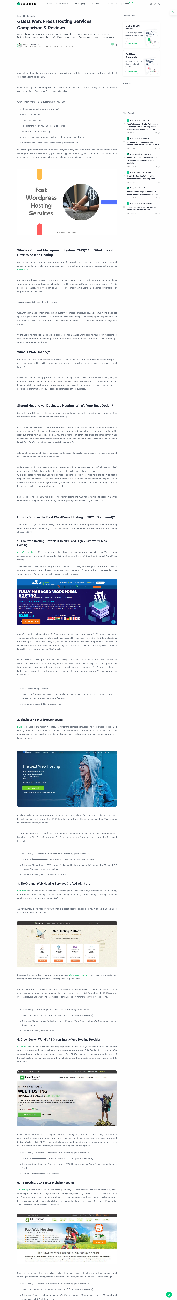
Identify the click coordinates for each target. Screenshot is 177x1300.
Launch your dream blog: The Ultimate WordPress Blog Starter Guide (141, 208)
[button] (150, 3)
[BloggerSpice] (134, 120)
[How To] (143, 188)
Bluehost (21, 727)
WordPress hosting (78, 975)
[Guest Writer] (35, 44)
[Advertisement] (67, 59)
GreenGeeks (23, 1046)
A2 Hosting (22, 1190)
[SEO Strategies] (146, 138)
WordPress (22, 269)
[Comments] (111, 45)
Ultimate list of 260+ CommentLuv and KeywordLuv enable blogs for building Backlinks (142, 160)
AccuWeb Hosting (25, 552)
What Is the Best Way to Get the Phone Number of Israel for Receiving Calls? (141, 177)
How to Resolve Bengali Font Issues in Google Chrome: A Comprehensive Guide (142, 193)
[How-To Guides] (146, 172)
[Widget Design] (145, 120)
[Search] (154, 3)
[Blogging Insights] (146, 203)
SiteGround (22, 890)
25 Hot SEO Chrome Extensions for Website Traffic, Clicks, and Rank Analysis (143, 143)
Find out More (132, 43)
